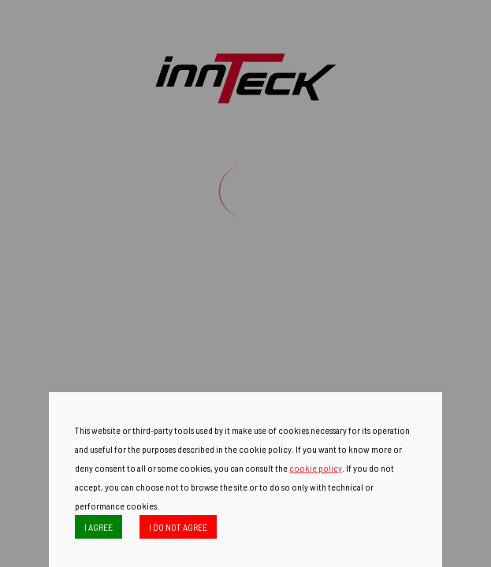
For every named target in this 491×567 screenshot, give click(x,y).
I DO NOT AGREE (178, 526)
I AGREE (98, 526)
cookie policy (315, 467)
